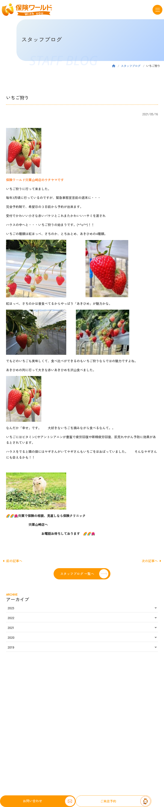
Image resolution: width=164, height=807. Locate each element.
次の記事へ (151, 560)
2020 (11, 637)
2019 (11, 647)
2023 (11, 607)
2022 (11, 617)
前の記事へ (12, 560)
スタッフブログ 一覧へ (77, 573)
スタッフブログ (131, 66)
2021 (11, 627)
